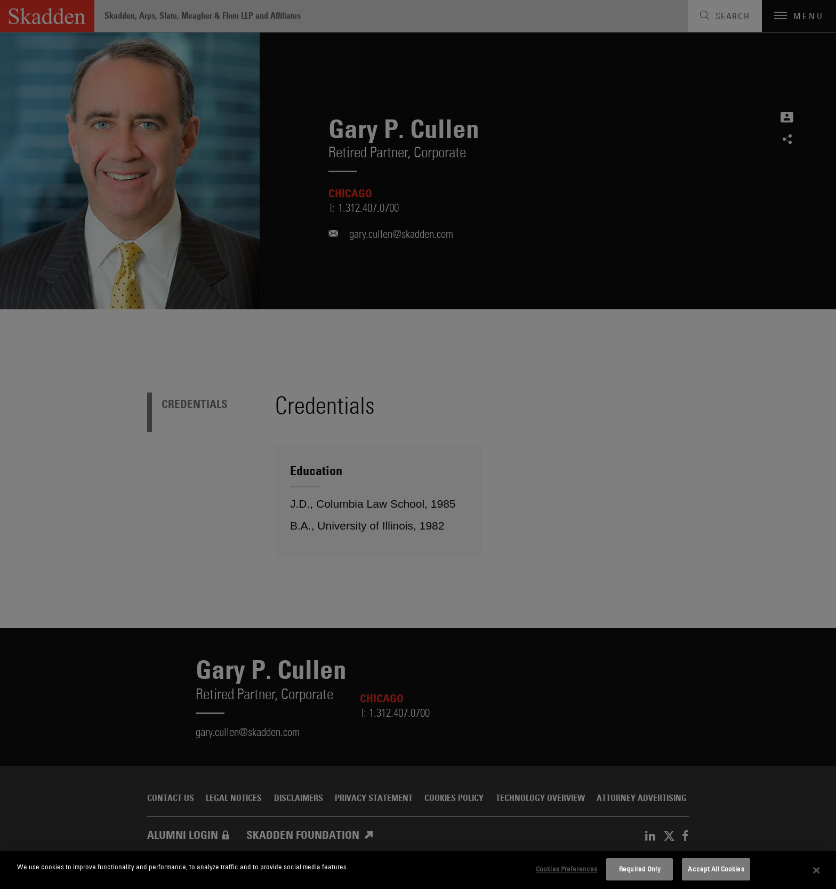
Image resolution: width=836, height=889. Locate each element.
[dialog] (418, 870)
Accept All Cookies (716, 868)
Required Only (640, 868)
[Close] (817, 870)
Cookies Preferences (566, 868)
